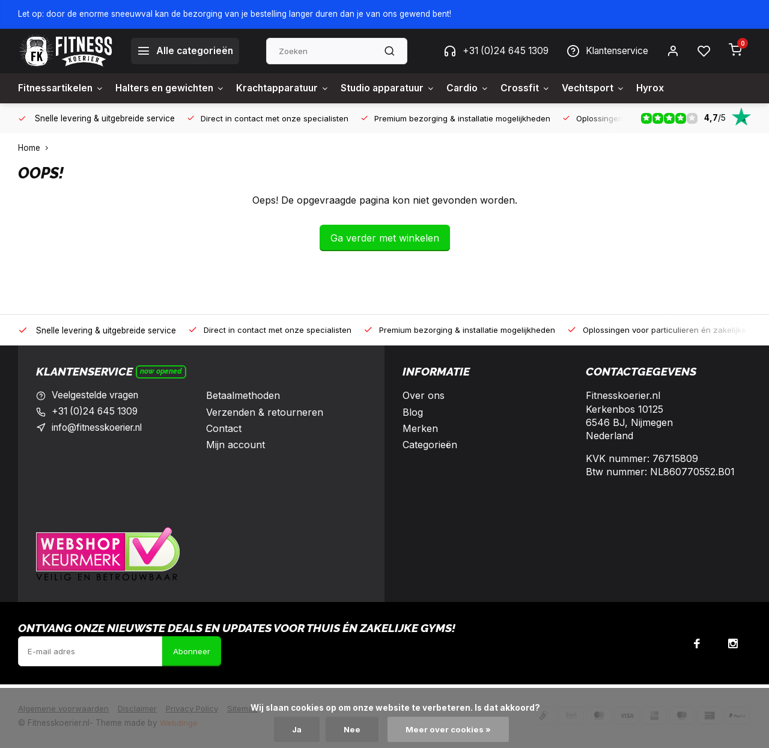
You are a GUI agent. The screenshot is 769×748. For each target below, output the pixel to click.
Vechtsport (612, 88)
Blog (413, 412)
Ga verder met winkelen (384, 238)
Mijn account (235, 445)
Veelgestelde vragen (97, 395)
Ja (296, 729)
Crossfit (543, 88)
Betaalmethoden (243, 395)
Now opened (161, 371)
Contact (224, 428)
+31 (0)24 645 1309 (489, 51)
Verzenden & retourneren (264, 412)
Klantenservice (605, 51)
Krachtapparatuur (292, 88)
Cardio (484, 88)
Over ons (424, 395)
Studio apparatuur (402, 88)
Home (35, 148)
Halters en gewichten (174, 88)
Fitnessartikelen (62, 88)
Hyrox (671, 88)
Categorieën (430, 445)
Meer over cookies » (449, 729)
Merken (420, 428)
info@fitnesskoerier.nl (101, 428)
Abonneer (191, 652)
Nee (353, 729)
